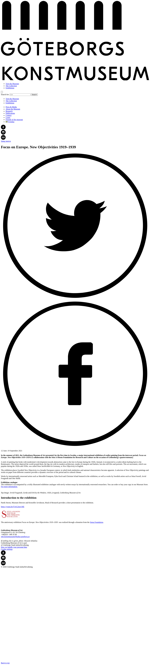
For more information (9, 487)
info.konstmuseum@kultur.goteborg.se (15, 537)
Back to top (75, 616)
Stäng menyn (6, 141)
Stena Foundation (96, 522)
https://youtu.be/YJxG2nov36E (12, 507)
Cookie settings (7, 549)
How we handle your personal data (14, 547)
